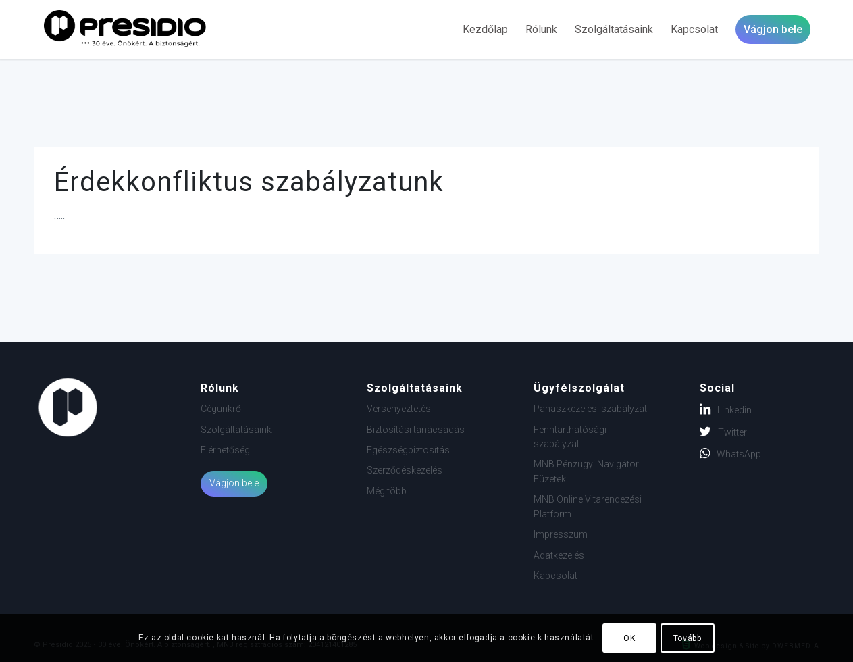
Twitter (723, 431)
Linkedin (726, 409)
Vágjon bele (234, 483)
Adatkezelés (559, 555)
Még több (387, 491)
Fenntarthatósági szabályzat (570, 436)
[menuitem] (485, 29)
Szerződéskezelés (404, 470)
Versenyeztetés (399, 408)
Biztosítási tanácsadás (416, 429)
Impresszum (561, 534)
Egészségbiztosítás (408, 449)
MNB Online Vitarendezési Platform (588, 506)
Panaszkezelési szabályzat (590, 408)
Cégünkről (222, 408)
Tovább (687, 638)
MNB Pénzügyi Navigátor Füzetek (586, 471)
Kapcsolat (555, 575)
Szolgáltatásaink (236, 429)
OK (629, 638)
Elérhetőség (225, 449)
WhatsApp (730, 453)
